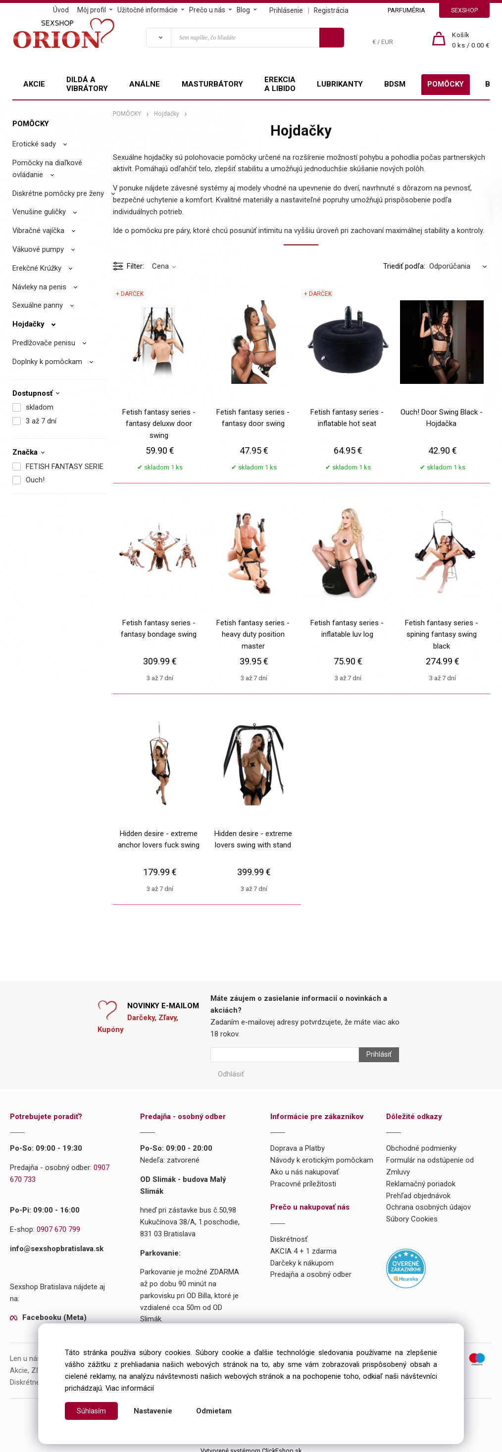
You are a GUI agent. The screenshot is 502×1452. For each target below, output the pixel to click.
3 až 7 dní (41, 421)
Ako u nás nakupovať (304, 1167)
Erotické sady (34, 144)
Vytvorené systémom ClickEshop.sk (251, 1446)
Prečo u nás (207, 10)
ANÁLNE (144, 84)
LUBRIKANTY (340, 84)
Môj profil (91, 10)
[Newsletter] (284, 1054)
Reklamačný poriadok (420, 1178)
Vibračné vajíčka (38, 230)
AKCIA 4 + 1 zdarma (303, 1246)
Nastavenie (153, 1410)
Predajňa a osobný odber (310, 1269)
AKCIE (34, 84)
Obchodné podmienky (421, 1143)
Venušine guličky (39, 211)
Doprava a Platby (297, 1143)
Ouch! (35, 480)
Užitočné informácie (147, 10)
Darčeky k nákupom (302, 1258)
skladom (39, 407)
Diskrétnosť (288, 1234)
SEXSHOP (464, 10)
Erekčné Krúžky (36, 268)
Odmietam (214, 1410)
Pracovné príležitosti (303, 1178)
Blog (243, 10)
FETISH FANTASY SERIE (64, 466)
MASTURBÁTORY (212, 84)
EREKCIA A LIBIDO (280, 84)
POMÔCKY (445, 84)
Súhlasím (91, 1410)
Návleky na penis (39, 286)
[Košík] (471, 40)
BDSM (394, 84)
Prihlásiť (374, 1054)
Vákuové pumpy (38, 249)
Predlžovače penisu (43, 342)
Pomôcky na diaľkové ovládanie (47, 168)
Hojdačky (28, 324)
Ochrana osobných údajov (428, 1202)
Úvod (61, 10)
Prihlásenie (286, 10)
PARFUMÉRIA (406, 10)
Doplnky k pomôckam (47, 361)
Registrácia (331, 10)
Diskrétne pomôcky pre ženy (58, 193)
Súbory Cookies (412, 1214)
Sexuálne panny (37, 305)
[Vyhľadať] (158, 37)
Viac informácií (129, 1388)
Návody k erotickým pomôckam (321, 1155)
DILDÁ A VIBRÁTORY (87, 84)
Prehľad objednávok (418, 1190)
